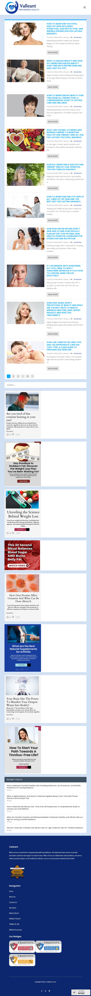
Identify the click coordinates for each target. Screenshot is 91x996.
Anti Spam (12, 908)
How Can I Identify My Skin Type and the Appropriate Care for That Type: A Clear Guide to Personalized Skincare (64, 346)
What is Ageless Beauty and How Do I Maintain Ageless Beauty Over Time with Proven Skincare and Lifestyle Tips (64, 65)
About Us (12, 897)
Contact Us (13, 902)
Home (11, 891)
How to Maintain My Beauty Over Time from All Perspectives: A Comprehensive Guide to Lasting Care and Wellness (65, 99)
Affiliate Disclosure (15, 930)
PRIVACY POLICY (15, 919)
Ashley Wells (58, 37)
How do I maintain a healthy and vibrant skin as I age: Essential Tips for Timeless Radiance (65, 167)
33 (28, 376)
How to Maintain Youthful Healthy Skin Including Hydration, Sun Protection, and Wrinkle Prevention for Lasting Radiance (65, 28)
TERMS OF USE (14, 924)
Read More (53, 52)
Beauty (66, 37)
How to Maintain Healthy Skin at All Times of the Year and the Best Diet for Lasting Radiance (65, 199)
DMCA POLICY (14, 913)
